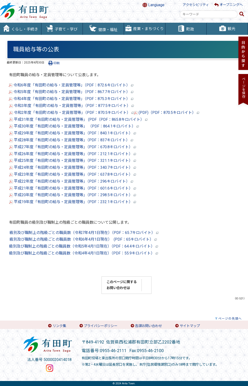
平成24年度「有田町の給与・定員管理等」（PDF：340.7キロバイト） (72, 167)
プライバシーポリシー (100, 326)
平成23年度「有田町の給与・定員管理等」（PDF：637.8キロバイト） (72, 174)
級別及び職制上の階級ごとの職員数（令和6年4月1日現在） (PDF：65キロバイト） (83, 239)
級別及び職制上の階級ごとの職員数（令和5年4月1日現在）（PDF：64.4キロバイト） (83, 246)
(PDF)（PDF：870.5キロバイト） (166, 112)
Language (153, 5)
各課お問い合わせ (148, 326)
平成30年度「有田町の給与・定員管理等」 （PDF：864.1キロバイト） (74, 126)
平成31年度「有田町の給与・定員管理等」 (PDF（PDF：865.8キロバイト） (78, 119)
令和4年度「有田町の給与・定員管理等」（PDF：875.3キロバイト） (71, 98)
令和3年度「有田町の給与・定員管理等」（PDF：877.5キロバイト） (71, 105)
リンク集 (59, 326)
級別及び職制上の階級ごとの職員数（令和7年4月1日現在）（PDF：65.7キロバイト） (84, 232)
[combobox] (208, 14)
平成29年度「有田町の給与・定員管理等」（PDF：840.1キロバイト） (72, 133)
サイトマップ (190, 326)
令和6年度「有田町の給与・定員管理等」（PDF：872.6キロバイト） (71, 85)
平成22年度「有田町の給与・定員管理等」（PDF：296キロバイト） (71, 181)
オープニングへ (228, 5)
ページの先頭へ (230, 318)
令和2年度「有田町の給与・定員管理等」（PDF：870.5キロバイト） (71, 112)
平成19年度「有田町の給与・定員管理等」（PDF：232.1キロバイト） (72, 202)
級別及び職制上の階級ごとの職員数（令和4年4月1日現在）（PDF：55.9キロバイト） (83, 253)
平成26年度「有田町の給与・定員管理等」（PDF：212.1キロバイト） (72, 154)
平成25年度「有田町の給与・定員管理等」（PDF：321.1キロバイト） (72, 160)
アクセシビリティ (196, 5)
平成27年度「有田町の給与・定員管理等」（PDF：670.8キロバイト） (72, 147)
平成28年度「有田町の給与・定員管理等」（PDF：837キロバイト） (71, 140)
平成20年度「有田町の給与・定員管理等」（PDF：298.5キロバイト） (72, 195)
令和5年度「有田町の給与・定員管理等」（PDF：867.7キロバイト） (72, 92)
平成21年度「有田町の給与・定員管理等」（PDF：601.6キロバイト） (72, 188)
